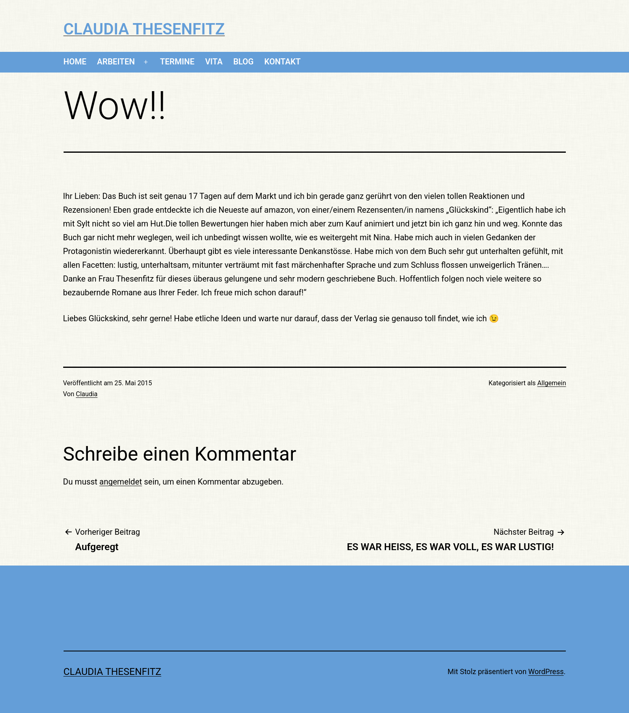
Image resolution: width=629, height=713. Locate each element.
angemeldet (120, 482)
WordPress (545, 671)
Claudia (86, 394)
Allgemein (551, 383)
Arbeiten (116, 61)
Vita (213, 61)
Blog (243, 61)
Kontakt (282, 61)
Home (75, 61)
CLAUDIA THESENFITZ (144, 29)
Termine (177, 61)
